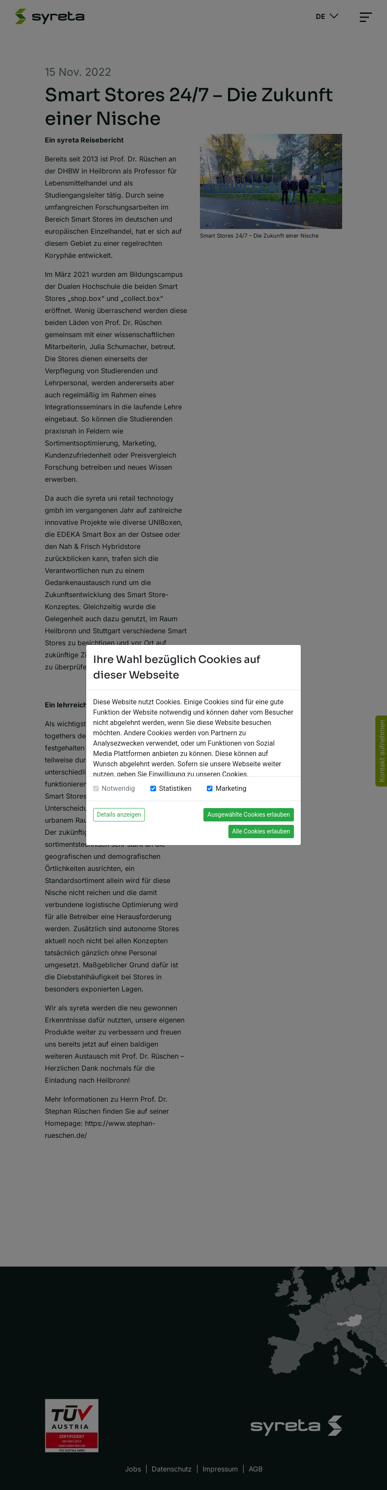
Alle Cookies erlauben (261, 831)
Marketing (230, 788)
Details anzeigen (119, 814)
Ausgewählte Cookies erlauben (248, 814)
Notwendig (118, 788)
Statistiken (175, 788)
